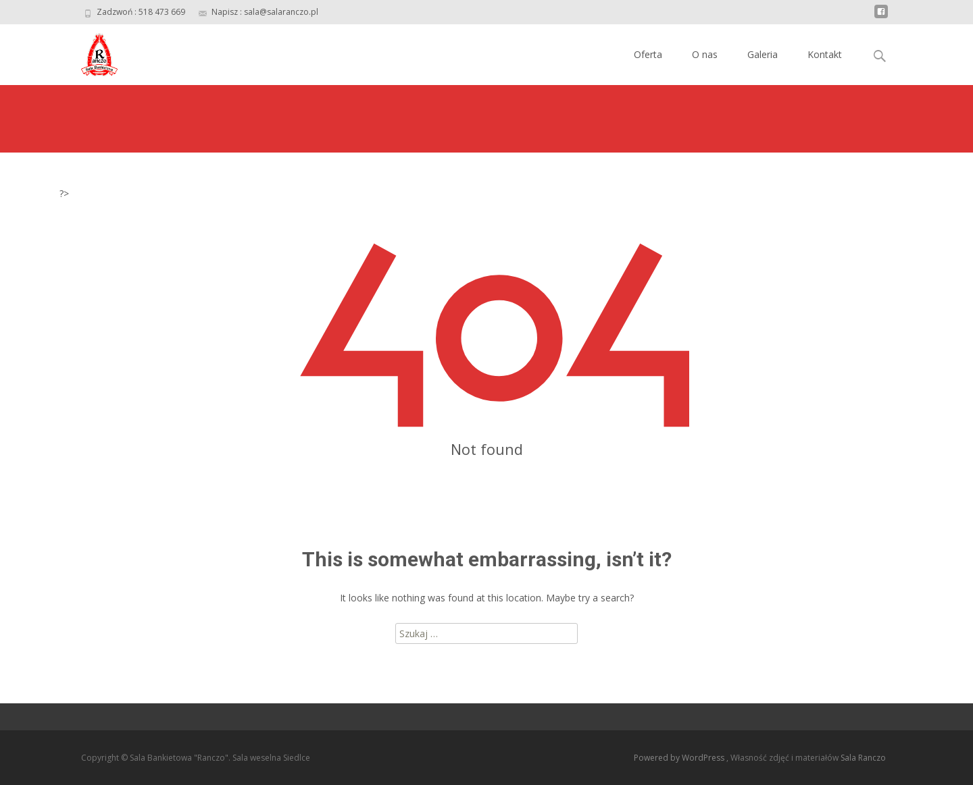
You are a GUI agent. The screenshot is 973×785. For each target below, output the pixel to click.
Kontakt (824, 54)
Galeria (762, 54)
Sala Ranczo (863, 757)
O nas (705, 54)
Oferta (648, 54)
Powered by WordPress (680, 757)
